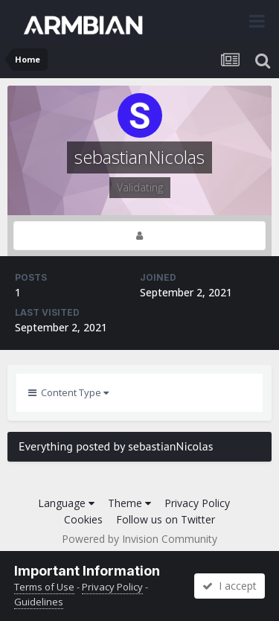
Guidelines (38, 601)
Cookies (83, 519)
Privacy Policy (197, 503)
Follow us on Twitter (165, 519)
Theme (129, 503)
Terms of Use (44, 586)
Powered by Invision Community (139, 539)
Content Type (68, 392)
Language (66, 503)
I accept (229, 586)
